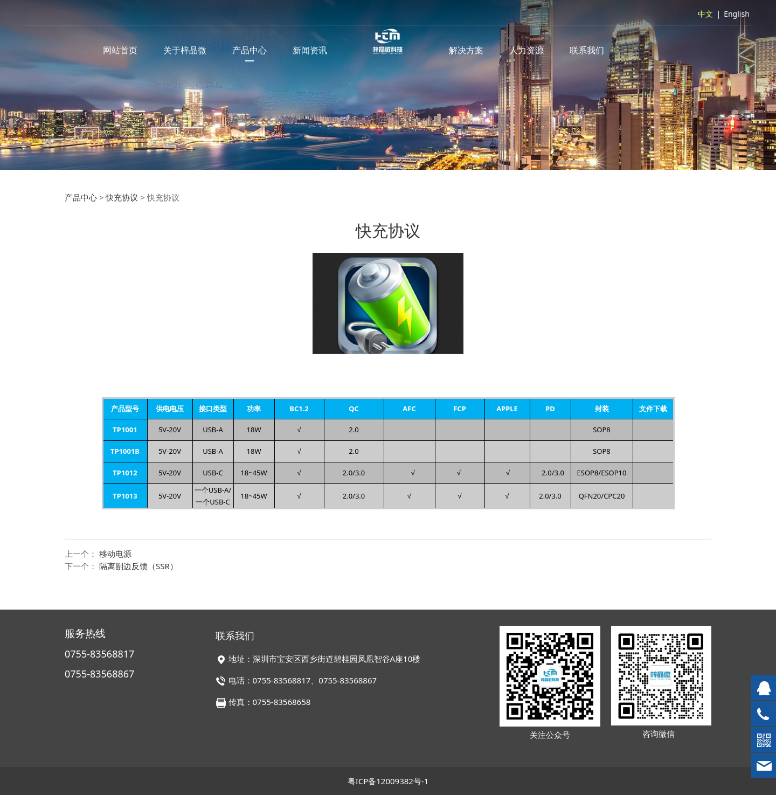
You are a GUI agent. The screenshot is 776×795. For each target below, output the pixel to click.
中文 (705, 14)
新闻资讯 (310, 50)
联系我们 (587, 50)
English (737, 14)
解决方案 (466, 50)
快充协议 (122, 197)
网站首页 (120, 50)
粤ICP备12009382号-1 (388, 781)
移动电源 (115, 553)
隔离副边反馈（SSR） (138, 566)
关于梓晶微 (184, 50)
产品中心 (249, 50)
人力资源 (526, 50)
